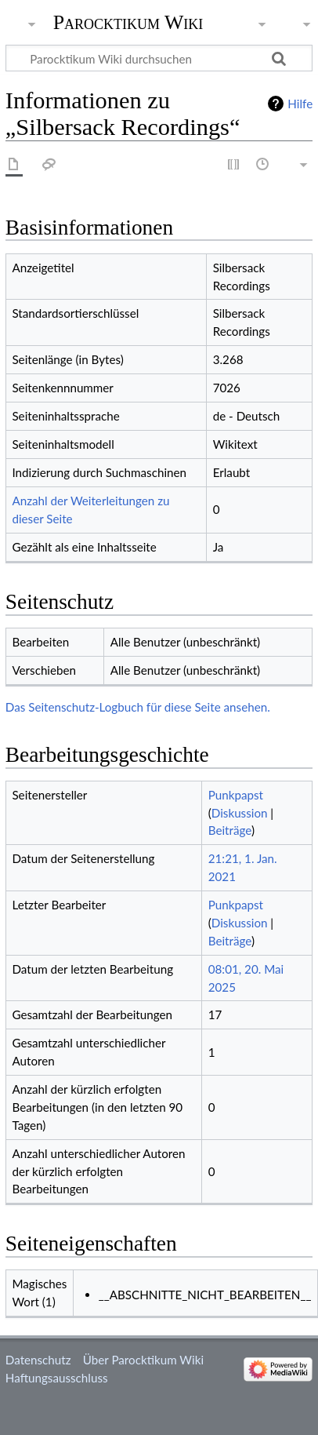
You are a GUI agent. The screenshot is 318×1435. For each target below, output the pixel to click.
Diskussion (239, 813)
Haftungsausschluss (56, 1378)
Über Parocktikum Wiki (143, 1360)
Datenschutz (38, 1360)
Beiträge (229, 830)
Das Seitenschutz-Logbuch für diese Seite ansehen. (137, 707)
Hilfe (300, 104)
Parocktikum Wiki (128, 21)
